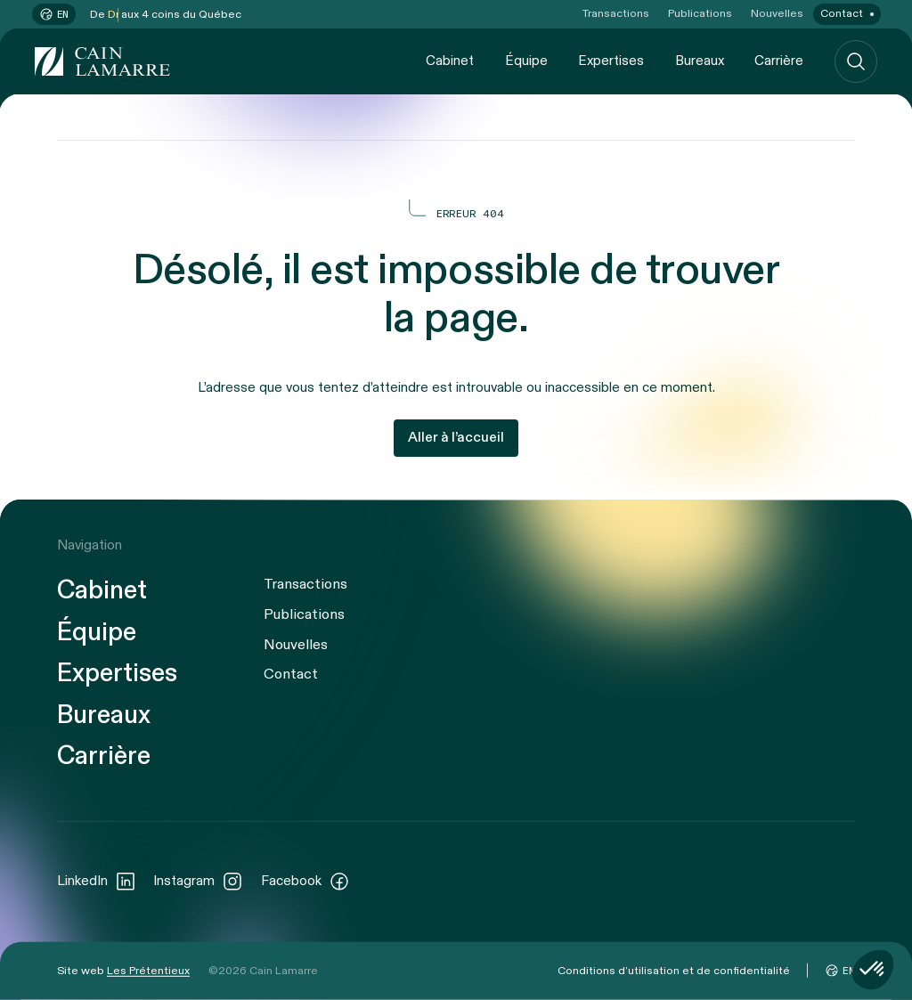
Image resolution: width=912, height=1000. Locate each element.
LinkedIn (96, 880)
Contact (841, 13)
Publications (700, 13)
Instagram (198, 880)
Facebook (305, 880)
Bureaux (699, 60)
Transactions (615, 13)
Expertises (611, 60)
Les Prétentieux (148, 970)
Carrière (778, 60)
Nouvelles (777, 13)
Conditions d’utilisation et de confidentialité (674, 970)
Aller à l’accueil (456, 437)
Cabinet (450, 60)
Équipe (526, 60)
